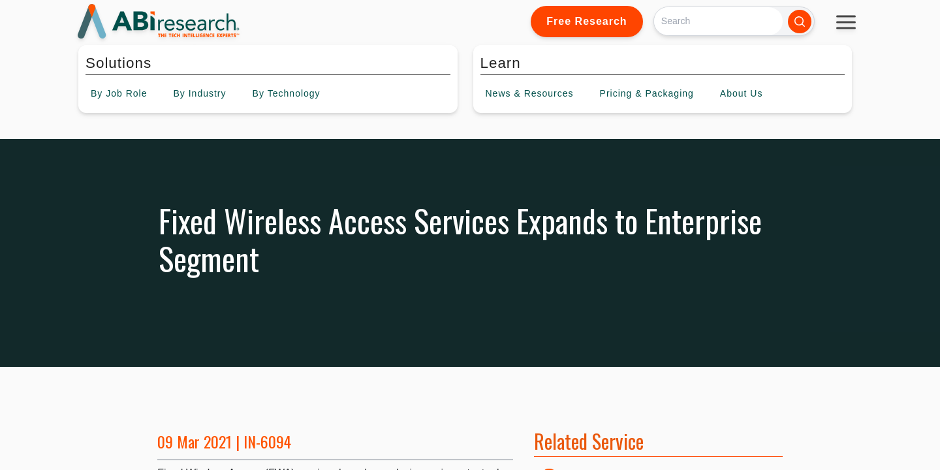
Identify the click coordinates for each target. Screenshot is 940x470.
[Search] (718, 21)
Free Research (586, 21)
